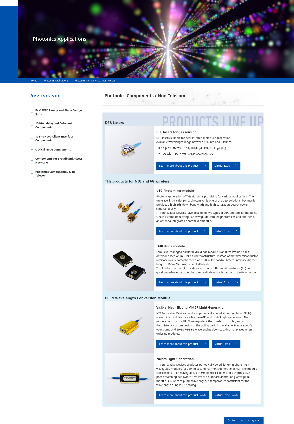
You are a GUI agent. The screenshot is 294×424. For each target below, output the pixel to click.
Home (34, 80)
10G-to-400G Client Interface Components (54, 138)
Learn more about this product (178, 165)
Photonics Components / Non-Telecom (55, 173)
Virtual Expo (222, 165)
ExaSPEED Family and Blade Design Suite (58, 112)
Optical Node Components (53, 149)
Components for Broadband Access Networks (58, 160)
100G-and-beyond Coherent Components (53, 125)
